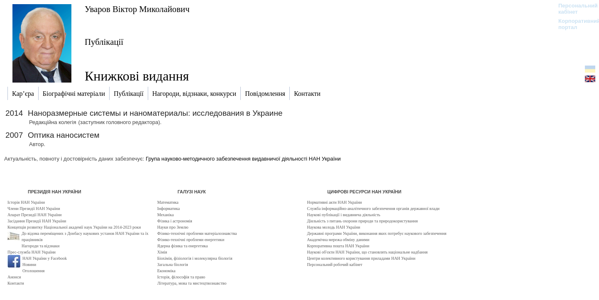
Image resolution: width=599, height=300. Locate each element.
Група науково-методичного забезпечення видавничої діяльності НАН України (243, 159)
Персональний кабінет (573, 8)
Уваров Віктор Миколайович (137, 9)
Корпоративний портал (573, 24)
